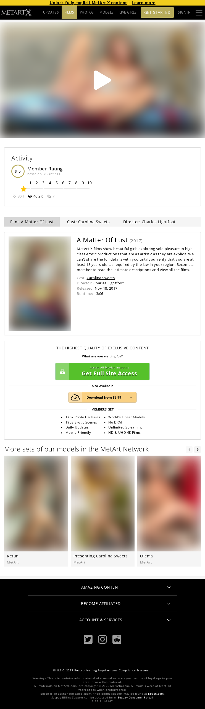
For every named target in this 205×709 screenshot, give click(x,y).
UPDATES (51, 12)
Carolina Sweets (101, 277)
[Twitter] (88, 639)
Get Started (157, 12)
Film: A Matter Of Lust (32, 221)
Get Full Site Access (101, 371)
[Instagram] (102, 639)
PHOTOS (87, 12)
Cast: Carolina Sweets (88, 221)
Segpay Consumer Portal (135, 697)
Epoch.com (156, 693)
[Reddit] (116, 639)
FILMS (69, 12)
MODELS (106, 12)
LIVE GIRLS (128, 12)
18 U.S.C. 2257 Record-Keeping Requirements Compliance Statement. (102, 670)
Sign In (184, 12)
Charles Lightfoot (108, 283)
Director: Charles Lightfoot (149, 221)
